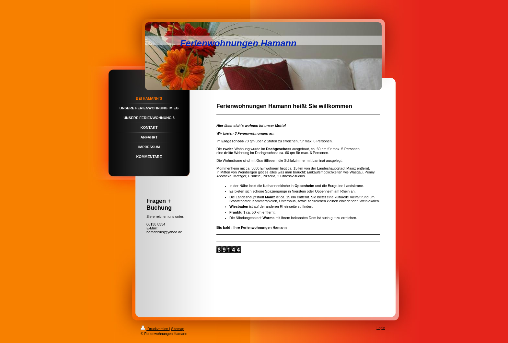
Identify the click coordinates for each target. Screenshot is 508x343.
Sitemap (177, 329)
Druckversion (155, 329)
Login (380, 328)
